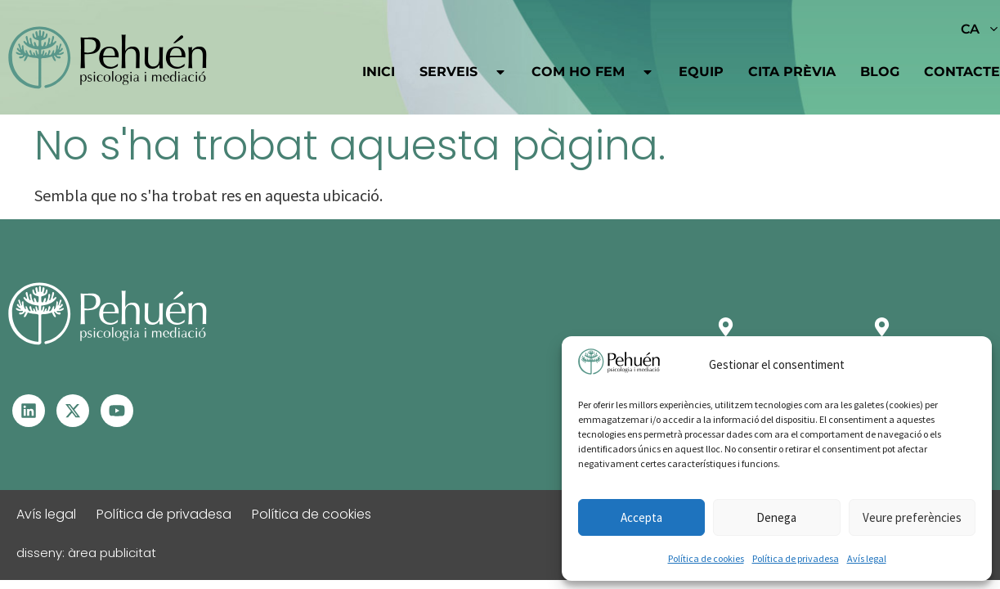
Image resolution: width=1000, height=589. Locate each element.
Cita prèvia (792, 71)
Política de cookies (706, 558)
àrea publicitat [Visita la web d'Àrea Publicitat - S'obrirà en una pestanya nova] (112, 552)
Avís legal (866, 558)
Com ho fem (592, 72)
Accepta (641, 517)
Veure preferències (912, 517)
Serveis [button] (463, 72)
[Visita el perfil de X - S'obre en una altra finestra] (72, 410)
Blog (879, 71)
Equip (701, 71)
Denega (776, 517)
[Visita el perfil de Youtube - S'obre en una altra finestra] (117, 410)
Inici (378, 71)
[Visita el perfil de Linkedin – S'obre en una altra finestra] (28, 410)
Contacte (962, 71)
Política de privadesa (795, 558)
